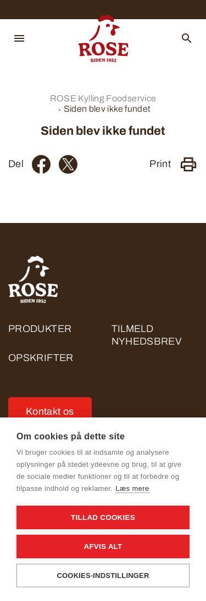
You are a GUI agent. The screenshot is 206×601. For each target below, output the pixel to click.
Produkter (39, 328)
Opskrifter (41, 357)
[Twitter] (68, 164)
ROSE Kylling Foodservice (103, 98)
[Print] (188, 164)
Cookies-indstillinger (103, 575)
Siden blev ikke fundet (107, 108)
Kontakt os (50, 411)
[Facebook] (41, 164)
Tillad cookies (103, 517)
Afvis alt (102, 546)
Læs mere (132, 488)
